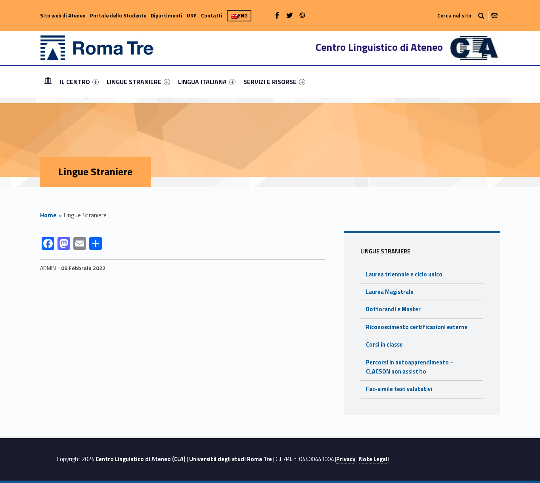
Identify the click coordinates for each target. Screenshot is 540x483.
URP (192, 15)
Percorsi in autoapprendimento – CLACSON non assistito (410, 367)
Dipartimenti (166, 15)
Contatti (211, 15)
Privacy (345, 459)
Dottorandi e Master (393, 309)
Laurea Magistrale (390, 292)
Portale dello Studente (118, 15)
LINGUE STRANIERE (138, 81)
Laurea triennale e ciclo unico (404, 274)
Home (48, 81)
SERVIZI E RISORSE (274, 81)
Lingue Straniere (385, 251)
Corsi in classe (384, 344)
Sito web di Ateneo (63, 15)
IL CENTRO (79, 81)
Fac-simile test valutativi (399, 389)
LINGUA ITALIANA (207, 81)
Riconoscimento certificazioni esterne (416, 327)
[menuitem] (48, 82)
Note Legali (374, 459)
